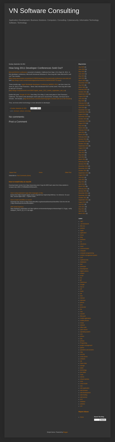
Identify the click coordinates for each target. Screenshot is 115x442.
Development (84, 269)
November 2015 (83, 116)
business (82, 239)
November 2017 (83, 110)
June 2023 (82, 74)
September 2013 (83, 146)
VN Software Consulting (44, 10)
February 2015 (83, 130)
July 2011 (81, 204)
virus (81, 381)
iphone (82, 302)
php (81, 338)
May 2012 (81, 182)
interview (82, 300)
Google (82, 284)
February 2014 (83, 137)
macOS (82, 314)
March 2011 (82, 213)
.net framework (84, 224)
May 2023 (81, 76)
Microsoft (83, 316)
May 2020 (81, 101)
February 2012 (83, 188)
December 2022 (83, 83)
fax (81, 278)
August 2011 (82, 202)
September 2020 (83, 94)
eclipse (82, 273)
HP (81, 289)
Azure (82, 235)
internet (82, 298)
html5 (81, 291)
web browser (84, 390)
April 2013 (81, 157)
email (81, 275)
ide (81, 293)
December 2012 (83, 166)
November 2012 (83, 168)
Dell (81, 264)
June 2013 (82, 152)
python (82, 347)
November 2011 (83, 195)
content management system (88, 255)
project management (86, 345)
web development (85, 392)
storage (82, 365)
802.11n (82, 226)
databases (83, 262)
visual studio (83, 383)
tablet (81, 368)
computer (83, 251)
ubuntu (82, 377)
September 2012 (83, 173)
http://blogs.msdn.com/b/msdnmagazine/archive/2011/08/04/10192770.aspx (36, 80)
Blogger (65, 432)
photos (82, 336)
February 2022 (83, 89)
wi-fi (81, 399)
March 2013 (82, 159)
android (82, 228)
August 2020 (82, 96)
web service (83, 397)
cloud (81, 246)
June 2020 (82, 98)
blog (81, 237)
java (81, 305)
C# (81, 242)
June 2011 (82, 206)
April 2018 (81, 107)
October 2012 (83, 170)
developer (16, 111)
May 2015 (81, 125)
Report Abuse (84, 412)
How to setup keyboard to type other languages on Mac (27, 193)
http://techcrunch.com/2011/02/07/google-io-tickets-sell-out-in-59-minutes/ (47, 98)
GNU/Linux (83, 282)
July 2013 (81, 150)
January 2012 (83, 191)
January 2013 (83, 164)
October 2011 (83, 197)
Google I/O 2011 (25, 94)
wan (81, 386)
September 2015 (83, 121)
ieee (81, 296)
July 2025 (81, 67)
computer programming (87, 253)
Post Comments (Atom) (24, 175)
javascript (83, 307)
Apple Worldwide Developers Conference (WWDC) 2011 (39, 84)
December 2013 (83, 141)
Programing (83, 343)
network (82, 325)
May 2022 (81, 85)
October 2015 (83, 119)
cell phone (83, 244)
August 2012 (82, 175)
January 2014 (83, 139)
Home (40, 172)
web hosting (83, 395)
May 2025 (81, 71)
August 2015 (82, 123)
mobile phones (84, 320)
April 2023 (81, 78)
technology (28, 111)
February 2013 (83, 161)
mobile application (85, 318)
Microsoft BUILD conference (18, 72)
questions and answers (87, 350)
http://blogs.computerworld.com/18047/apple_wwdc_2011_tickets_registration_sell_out (37, 90)
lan (81, 309)
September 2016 (83, 112)
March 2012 (82, 186)
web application (84, 388)
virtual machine (84, 379)
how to (82, 287)
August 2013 (82, 148)
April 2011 (81, 211)
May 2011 (81, 209)
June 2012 (82, 179)
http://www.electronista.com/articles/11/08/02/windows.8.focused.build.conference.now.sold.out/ (40, 78)
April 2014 (81, 132)
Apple (82, 230)
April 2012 (81, 184)
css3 (81, 257)
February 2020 (83, 103)
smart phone (84, 356)
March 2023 (82, 80)
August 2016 (82, 114)
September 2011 (83, 200)
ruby (81, 352)
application (83, 233)
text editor (83, 372)
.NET (81, 221)
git (81, 280)
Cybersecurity (84, 260)
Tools (81, 374)
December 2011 (83, 193)
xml (81, 406)
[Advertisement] (57, 43)
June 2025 (82, 69)
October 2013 (83, 143)
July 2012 (81, 177)
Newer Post (12, 172)
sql (81, 361)
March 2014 (82, 134)
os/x (81, 334)
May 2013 (81, 155)
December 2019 (83, 105)
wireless (82, 404)
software (22, 111)
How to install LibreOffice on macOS (21, 200)
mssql (82, 323)
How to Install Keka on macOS (20, 182)
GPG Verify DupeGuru (17, 207)
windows (82, 401)
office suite (83, 327)
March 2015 (82, 128)
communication (84, 248)
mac (81, 311)
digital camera (84, 271)
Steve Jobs (83, 363)
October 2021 (83, 92)
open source (83, 329)
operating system (85, 332)
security (82, 354)
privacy (82, 341)
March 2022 (82, 87)
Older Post (68, 172)
